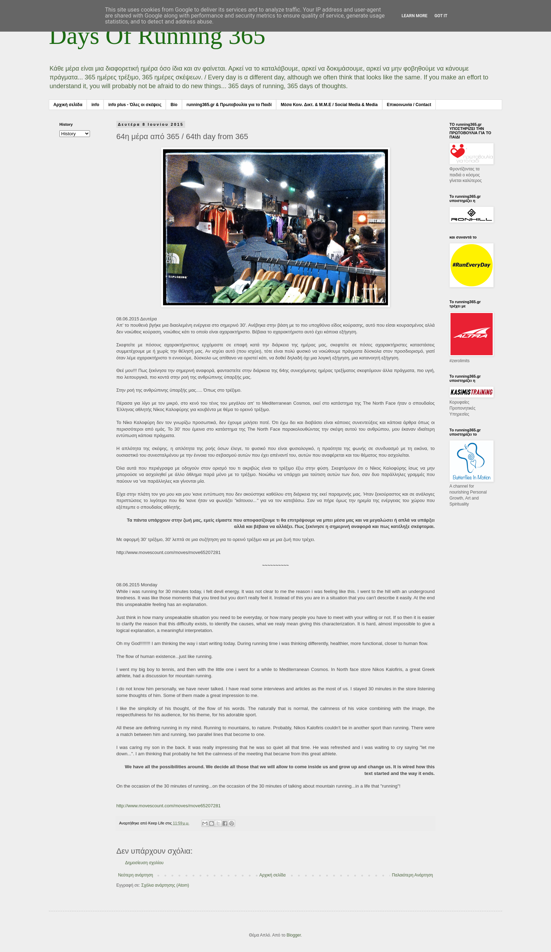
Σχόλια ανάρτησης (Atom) (165, 885)
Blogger (293, 935)
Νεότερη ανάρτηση (135, 875)
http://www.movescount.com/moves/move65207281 (168, 805)
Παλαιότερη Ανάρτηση (412, 875)
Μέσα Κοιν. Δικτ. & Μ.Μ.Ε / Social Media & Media (329, 104)
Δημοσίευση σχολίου (144, 862)
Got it (440, 15)
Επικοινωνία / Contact (409, 104)
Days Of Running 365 (157, 35)
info (95, 104)
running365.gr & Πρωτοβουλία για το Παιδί (229, 104)
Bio (173, 104)
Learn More (415, 15)
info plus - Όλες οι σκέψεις (134, 104)
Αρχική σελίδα (67, 104)
